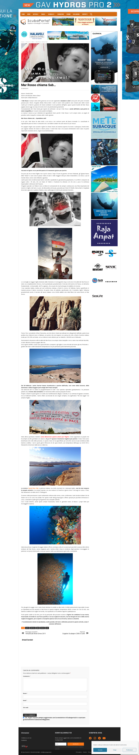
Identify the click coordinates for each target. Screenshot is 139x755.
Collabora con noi (26, 738)
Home (23, 14)
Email (25, 700)
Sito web (25, 707)
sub (47, 628)
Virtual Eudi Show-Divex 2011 (35, 632)
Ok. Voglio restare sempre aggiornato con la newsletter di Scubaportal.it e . (54, 719)
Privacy (90, 752)
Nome (25, 693)
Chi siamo (79, 752)
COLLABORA (76, 14)
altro (27, 628)
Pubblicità (24, 740)
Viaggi (43, 14)
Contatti (84, 14)
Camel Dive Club (33, 488)
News (28, 14)
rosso (42, 628)
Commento (26, 676)
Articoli (35, 14)
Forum (68, 14)
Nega (114, 750)
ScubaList (51, 14)
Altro (33, 42)
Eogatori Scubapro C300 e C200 (74, 632)
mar (38, 628)
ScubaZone (60, 14)
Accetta (100, 750)
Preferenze (129, 750)
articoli (33, 628)
